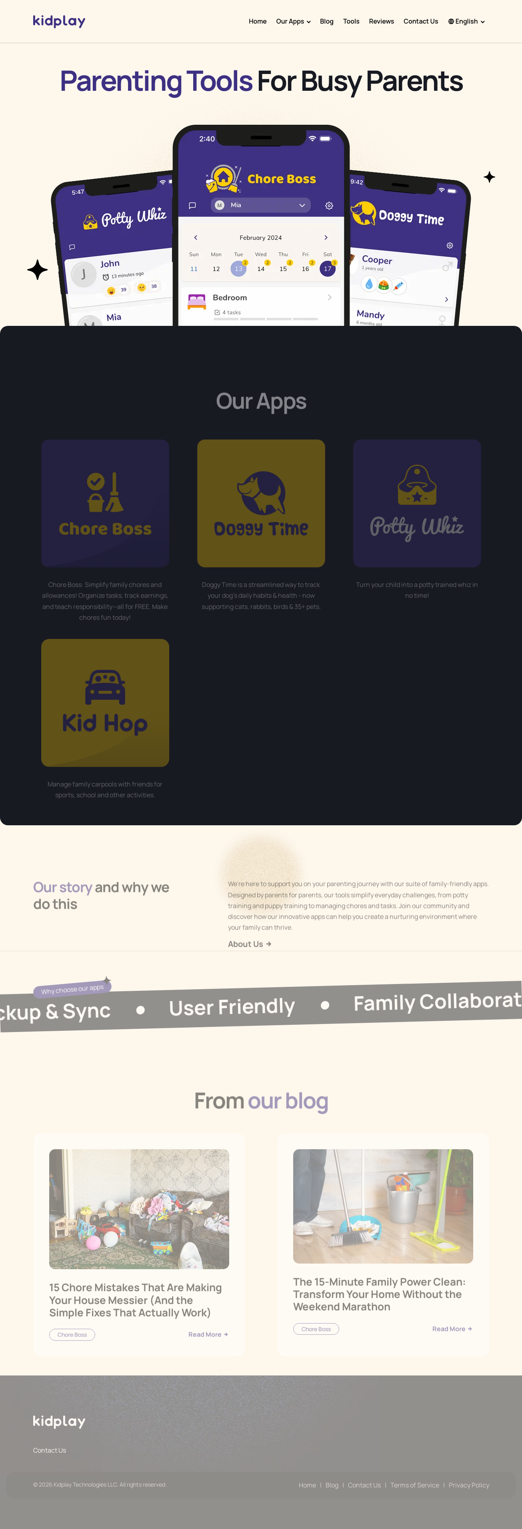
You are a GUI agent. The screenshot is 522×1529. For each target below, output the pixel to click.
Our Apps (290, 21)
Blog (327, 21)
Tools (351, 21)
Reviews (381, 21)
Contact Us (421, 21)
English (463, 21)
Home (258, 21)
